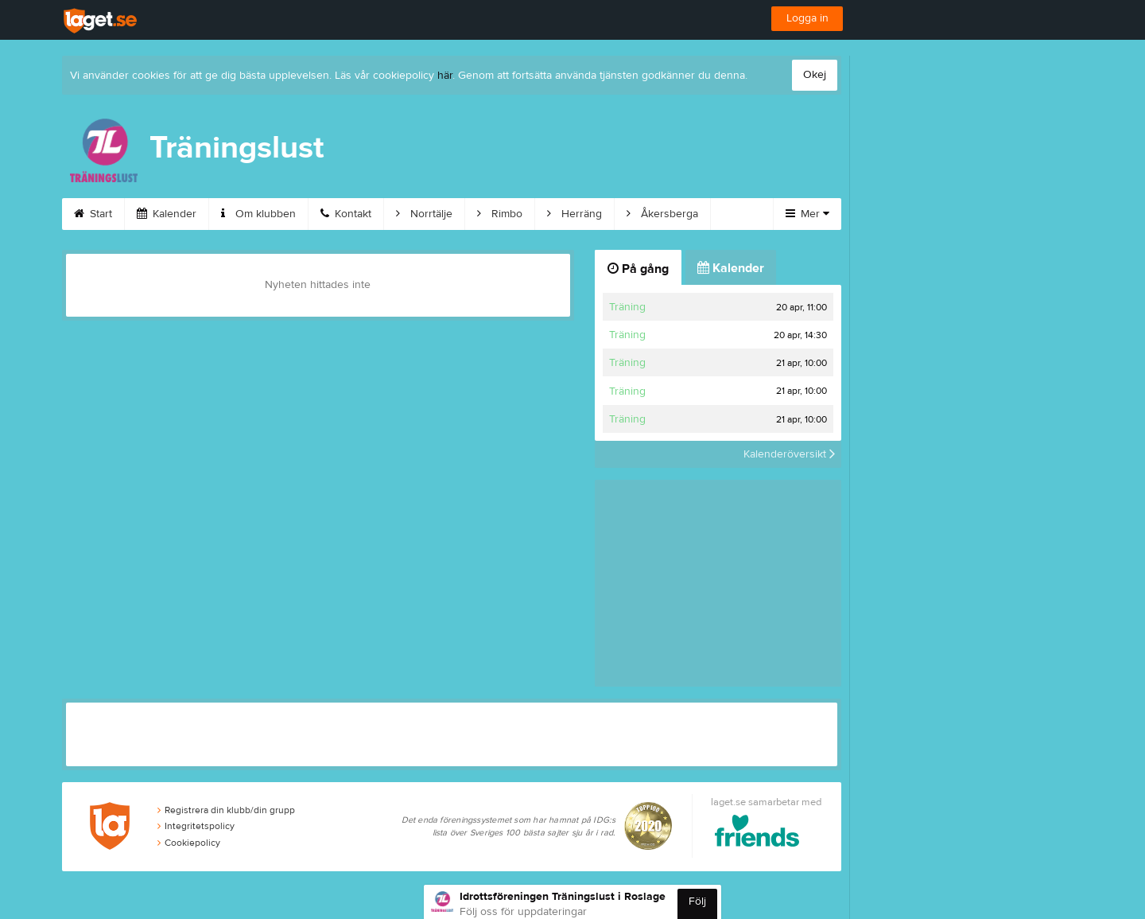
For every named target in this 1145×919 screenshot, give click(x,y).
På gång (638, 269)
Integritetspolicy (196, 826)
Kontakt (345, 214)
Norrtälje (424, 214)
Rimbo (499, 214)
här (444, 75)
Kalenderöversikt (789, 454)
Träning (627, 307)
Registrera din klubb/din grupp (226, 810)
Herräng (574, 214)
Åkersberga (662, 214)
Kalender (166, 214)
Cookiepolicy (188, 842)
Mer (807, 214)
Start (93, 214)
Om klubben (258, 214)
